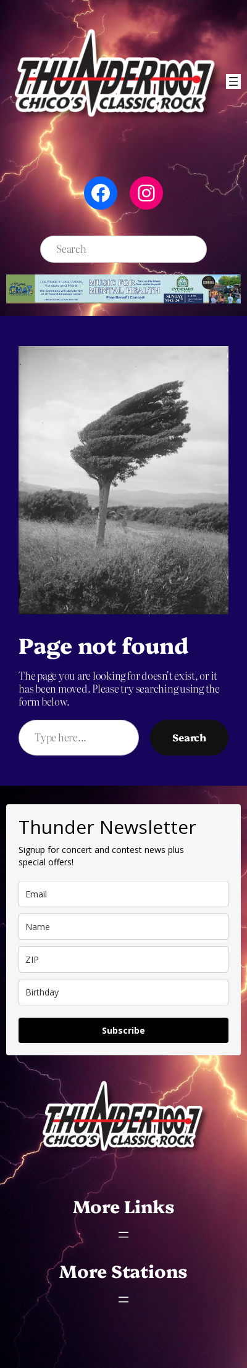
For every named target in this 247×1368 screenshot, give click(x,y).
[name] (123, 926)
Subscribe (123, 1030)
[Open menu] (233, 81)
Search (189, 737)
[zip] (123, 959)
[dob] (123, 992)
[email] (123, 894)
